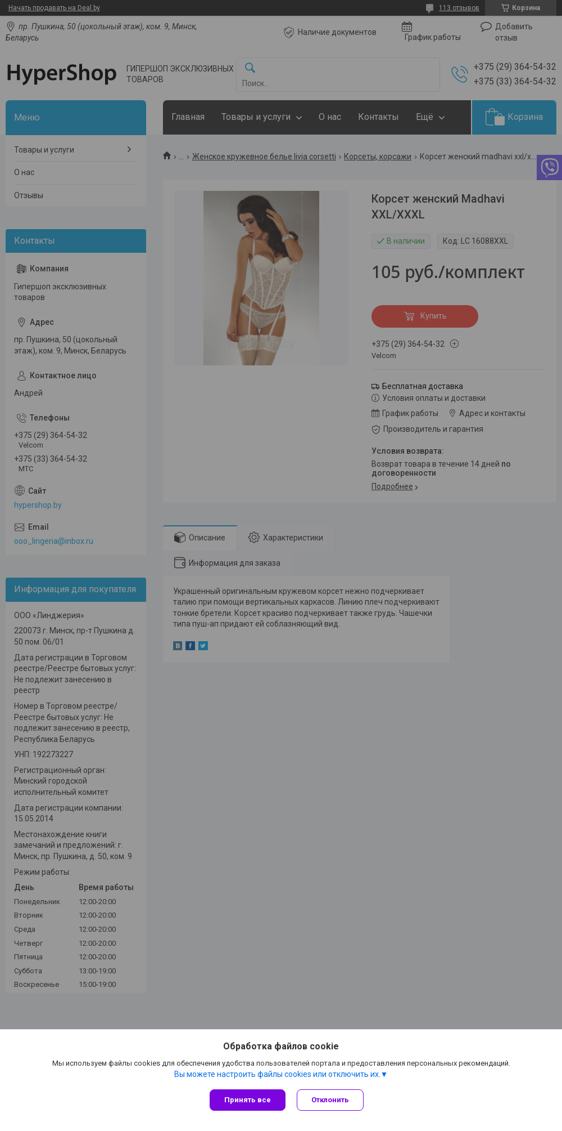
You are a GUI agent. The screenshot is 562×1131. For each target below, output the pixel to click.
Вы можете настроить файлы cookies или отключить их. (277, 1074)
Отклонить (330, 1100)
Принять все (247, 1100)
